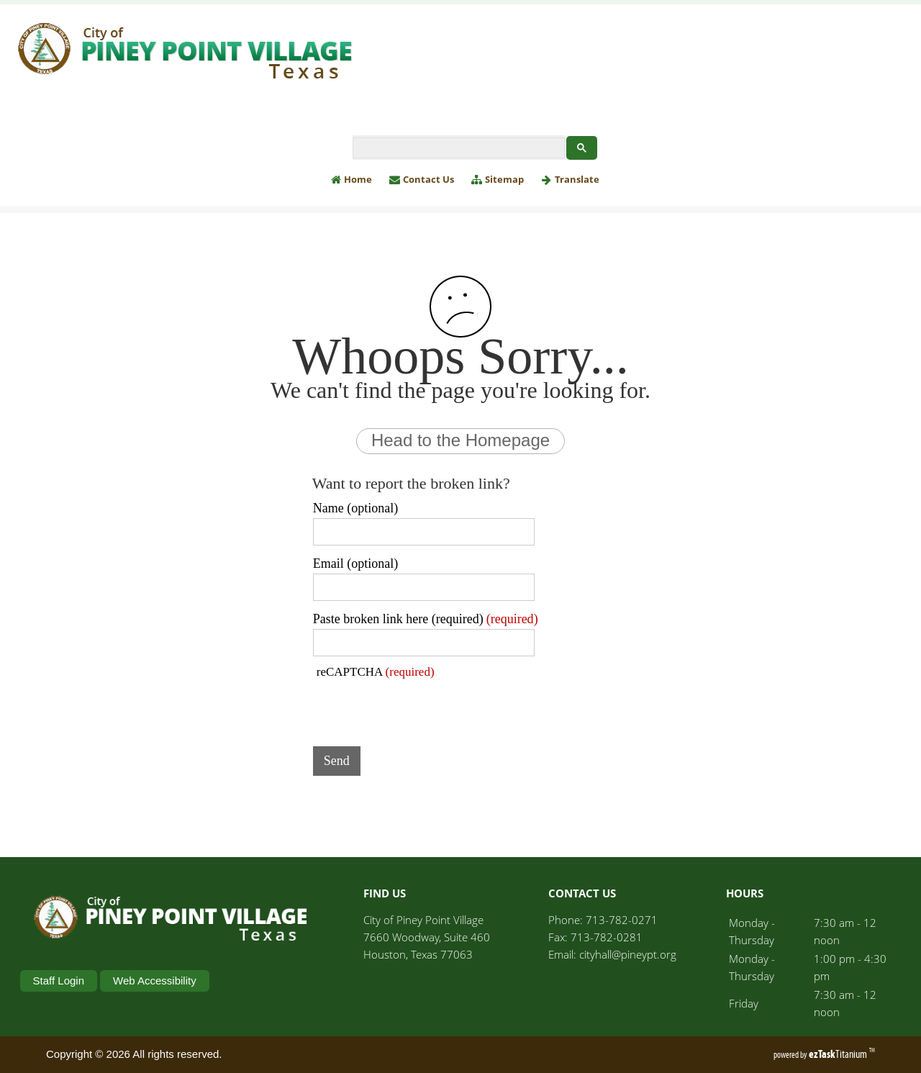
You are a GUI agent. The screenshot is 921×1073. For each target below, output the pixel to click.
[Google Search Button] (581, 148)
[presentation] (422, 707)
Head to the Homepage (460, 440)
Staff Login (58, 980)
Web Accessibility (154, 980)
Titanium (839, 1054)
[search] (457, 148)
